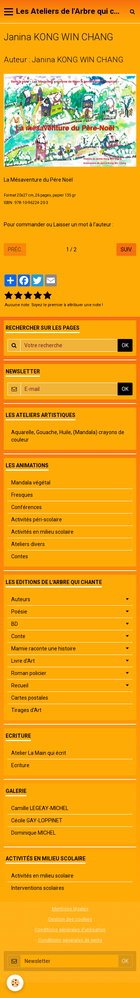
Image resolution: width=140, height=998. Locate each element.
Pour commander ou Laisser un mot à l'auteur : (59, 224)
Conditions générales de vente (70, 940)
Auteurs (20, 599)
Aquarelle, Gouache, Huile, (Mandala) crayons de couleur (67, 436)
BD (14, 624)
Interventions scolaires (37, 888)
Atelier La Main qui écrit (38, 753)
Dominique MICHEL (33, 833)
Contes (19, 556)
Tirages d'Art (26, 710)
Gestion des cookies (70, 919)
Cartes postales (29, 698)
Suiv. (126, 249)
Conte (18, 636)
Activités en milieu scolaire (42, 532)
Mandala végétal (30, 483)
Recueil (19, 685)
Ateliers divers (28, 544)
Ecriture (20, 765)
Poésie (19, 612)
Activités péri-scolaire (36, 519)
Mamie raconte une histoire (43, 649)
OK (125, 345)
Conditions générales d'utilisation (70, 929)
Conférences (26, 507)
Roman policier (28, 673)
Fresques (22, 495)
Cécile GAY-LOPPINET (36, 820)
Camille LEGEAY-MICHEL (39, 808)
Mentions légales (70, 908)
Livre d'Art (23, 661)
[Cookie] (15, 983)
